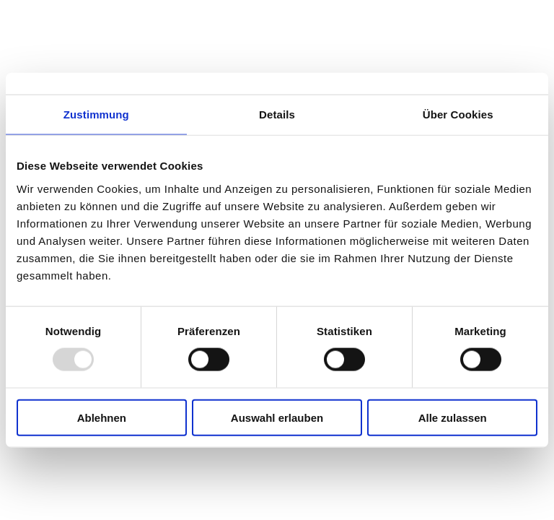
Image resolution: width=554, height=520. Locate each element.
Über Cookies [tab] (458, 114)
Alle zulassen (452, 417)
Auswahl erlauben (277, 417)
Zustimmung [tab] (96, 114)
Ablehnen (101, 417)
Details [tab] (277, 114)
